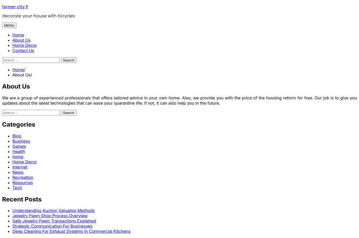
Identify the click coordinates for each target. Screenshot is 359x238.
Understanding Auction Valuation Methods (53, 210)
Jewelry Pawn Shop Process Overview (50, 215)
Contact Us (23, 50)
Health (18, 151)
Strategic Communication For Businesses (52, 226)
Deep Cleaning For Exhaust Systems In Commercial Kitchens (71, 231)
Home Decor (24, 45)
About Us (21, 40)
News (18, 172)
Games (19, 146)
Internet (19, 167)
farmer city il (15, 7)
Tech (17, 187)
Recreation (22, 177)
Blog (16, 136)
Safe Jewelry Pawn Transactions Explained (54, 220)
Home (18, 35)
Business (21, 141)
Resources (22, 182)
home (17, 156)
